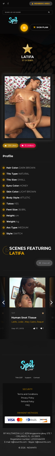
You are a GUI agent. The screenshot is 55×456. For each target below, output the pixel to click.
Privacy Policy (27, 398)
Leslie (21, 322)
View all (44, 263)
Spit (13, 313)
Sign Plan (40, 27)
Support (28, 377)
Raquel (40, 322)
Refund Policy (27, 401)
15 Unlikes (28, 145)
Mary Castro (30, 322)
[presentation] (3, 302)
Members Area (41, 3)
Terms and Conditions (27, 394)
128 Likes (10, 145)
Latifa (14, 322)
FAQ (27, 405)
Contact (36, 377)
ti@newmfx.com (19, 442)
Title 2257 (19, 377)
